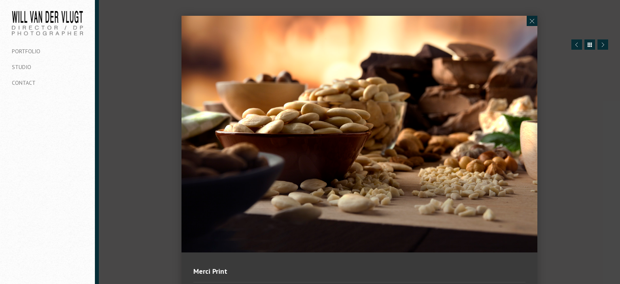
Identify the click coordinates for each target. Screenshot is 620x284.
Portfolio (26, 51)
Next (602, 44)
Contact (24, 82)
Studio (21, 67)
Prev (576, 44)
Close (532, 21)
